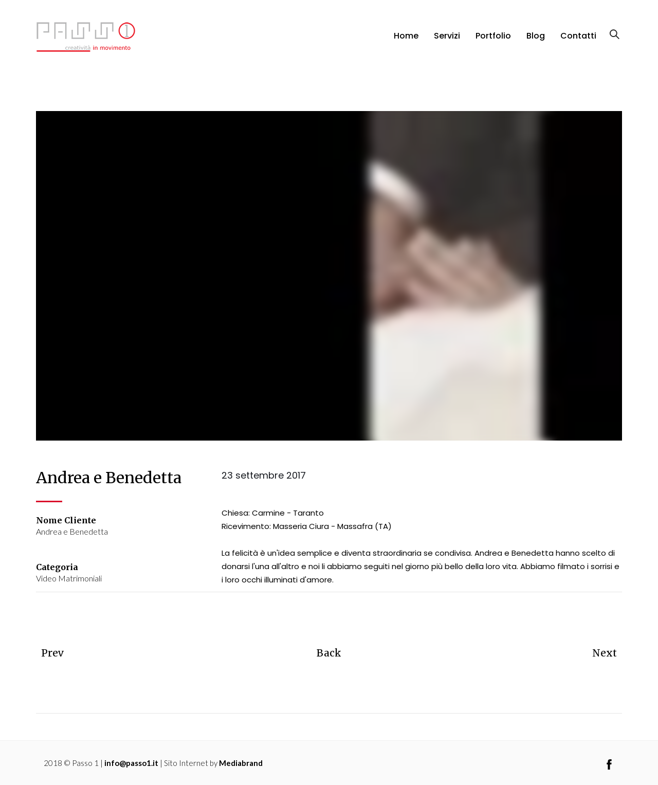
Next (602, 652)
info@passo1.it (131, 762)
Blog (535, 42)
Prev (54, 652)
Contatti (578, 42)
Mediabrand (241, 762)
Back (329, 652)
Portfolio (493, 42)
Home (406, 42)
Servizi (447, 42)
